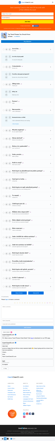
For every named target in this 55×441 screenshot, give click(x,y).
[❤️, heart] (50, 303)
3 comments (17, 36)
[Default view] (5, 438)
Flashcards (10, 390)
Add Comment (27, 327)
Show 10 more (19, 293)
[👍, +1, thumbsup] (52, 303)
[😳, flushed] (17, 303)
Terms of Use (18, 28)
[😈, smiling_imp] (47, 303)
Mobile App (10, 399)
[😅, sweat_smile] (32, 303)
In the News (26, 396)
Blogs (24, 403)
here (32, 338)
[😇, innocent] (40, 303)
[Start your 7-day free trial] (12, 414)
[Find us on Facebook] (30, 414)
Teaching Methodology (41, 398)
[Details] (50, 49)
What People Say (27, 392)
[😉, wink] (35, 303)
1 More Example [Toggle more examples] (15, 123)
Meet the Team (26, 390)
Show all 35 (36, 293)
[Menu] (2, 2)
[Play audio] (6, 49)
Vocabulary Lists (11, 392)
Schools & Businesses (28, 401)
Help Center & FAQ (40, 386)
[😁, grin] (20, 303)
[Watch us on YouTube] (27, 414)
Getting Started (39, 388)
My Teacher (10, 396)
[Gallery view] (7, 438)
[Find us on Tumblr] (33, 414)
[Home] (26, 3)
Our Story (25, 388)
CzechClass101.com (43, 431)
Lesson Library (11, 388)
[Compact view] (2, 438)
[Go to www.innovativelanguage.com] (27, 428)
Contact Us (38, 403)
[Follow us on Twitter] (24, 414)
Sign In (7, 299)
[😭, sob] (37, 303)
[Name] (27, 320)
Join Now (27, 21)
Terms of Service (43, 433)
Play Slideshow (27, 41)
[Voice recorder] (10, 49)
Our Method (26, 386)
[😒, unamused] (22, 303)
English (13, 439)
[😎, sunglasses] (25, 303)
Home (9, 386)
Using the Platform (40, 396)
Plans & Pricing (26, 394)
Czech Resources (12, 394)
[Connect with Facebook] (35, 26)
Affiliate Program (27, 405)
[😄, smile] (15, 303)
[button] (52, 2)
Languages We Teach (28, 399)
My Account (39, 393)
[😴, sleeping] (42, 303)
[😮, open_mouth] (45, 303)
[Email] (27, 324)
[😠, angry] (27, 303)
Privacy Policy (23, 28)
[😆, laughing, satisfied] (30, 303)
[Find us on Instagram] (24, 417)
